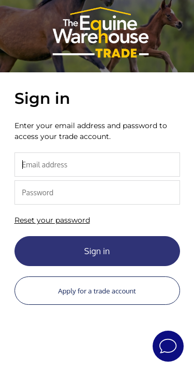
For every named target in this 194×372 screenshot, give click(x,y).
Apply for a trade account (97, 290)
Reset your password (52, 220)
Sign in (97, 251)
